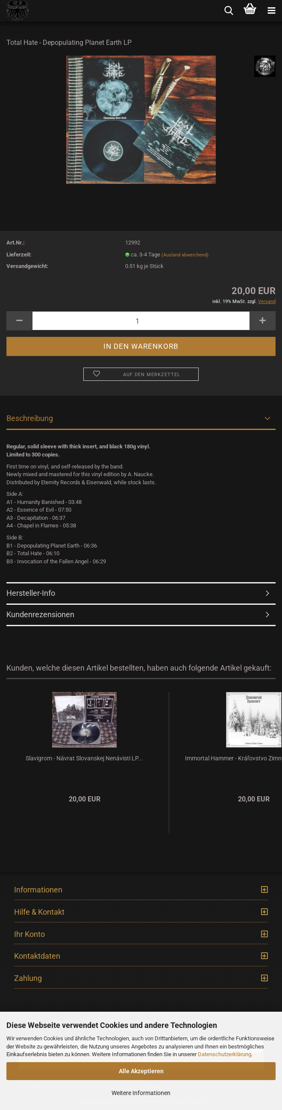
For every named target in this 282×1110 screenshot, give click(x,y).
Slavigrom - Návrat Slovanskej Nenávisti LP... (84, 758)
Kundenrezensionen (40, 614)
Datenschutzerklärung (224, 1054)
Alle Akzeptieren (141, 1071)
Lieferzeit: (19, 254)
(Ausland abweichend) (185, 255)
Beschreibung (29, 418)
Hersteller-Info (30, 593)
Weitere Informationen (141, 1092)
